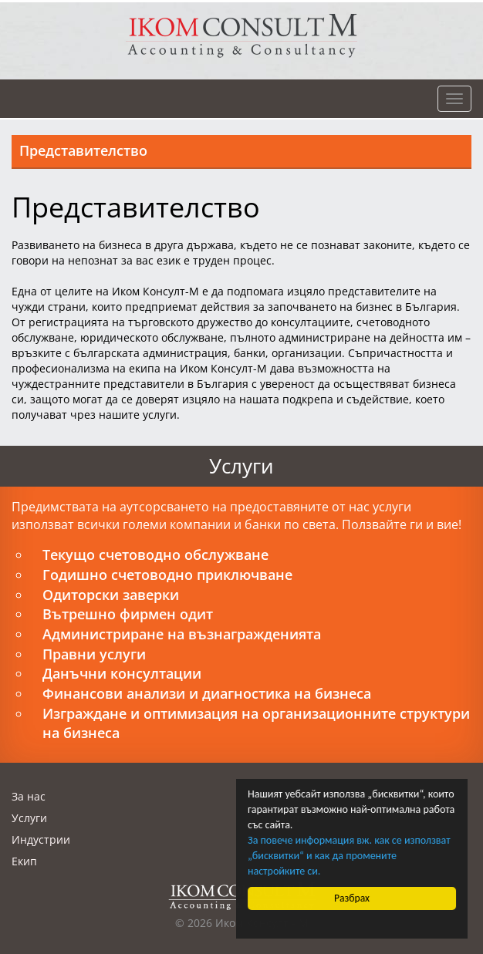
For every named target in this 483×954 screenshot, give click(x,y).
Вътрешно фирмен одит (127, 614)
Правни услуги (94, 654)
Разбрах (352, 898)
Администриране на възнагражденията (181, 634)
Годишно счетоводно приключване (167, 574)
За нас (29, 796)
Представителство (83, 150)
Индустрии (41, 839)
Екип (24, 861)
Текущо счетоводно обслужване (155, 554)
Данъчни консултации (121, 673)
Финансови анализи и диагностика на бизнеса (206, 693)
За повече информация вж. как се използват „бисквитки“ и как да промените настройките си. (349, 856)
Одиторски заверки (110, 594)
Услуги (29, 818)
